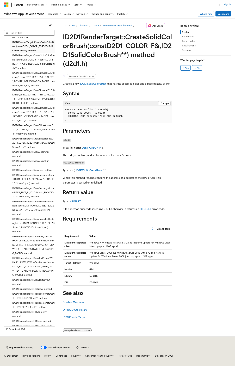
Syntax (185, 32)
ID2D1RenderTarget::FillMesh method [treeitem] (31, 320)
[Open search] (218, 5)
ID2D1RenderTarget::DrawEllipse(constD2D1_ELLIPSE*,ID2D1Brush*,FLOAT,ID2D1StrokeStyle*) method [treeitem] (33, 143)
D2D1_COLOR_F (91, 147)
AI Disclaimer (11, 355)
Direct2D (83, 25)
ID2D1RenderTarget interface (117, 25)
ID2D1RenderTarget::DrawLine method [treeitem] (32, 170)
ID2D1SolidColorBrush (93, 83)
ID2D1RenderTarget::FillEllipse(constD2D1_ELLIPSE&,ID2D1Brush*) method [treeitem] (33, 296)
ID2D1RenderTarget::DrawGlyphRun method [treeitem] (30, 163)
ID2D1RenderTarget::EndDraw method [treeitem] (32, 288)
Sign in (227, 4)
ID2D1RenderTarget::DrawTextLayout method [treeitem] (31, 282)
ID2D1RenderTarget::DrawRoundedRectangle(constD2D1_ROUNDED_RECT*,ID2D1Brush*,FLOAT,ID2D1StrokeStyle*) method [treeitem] (33, 225)
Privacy (75, 355)
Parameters (188, 36)
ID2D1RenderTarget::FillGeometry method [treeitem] (29, 314)
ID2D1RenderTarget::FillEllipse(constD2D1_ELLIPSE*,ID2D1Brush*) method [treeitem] (33, 305)
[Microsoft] (6, 4)
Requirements (189, 45)
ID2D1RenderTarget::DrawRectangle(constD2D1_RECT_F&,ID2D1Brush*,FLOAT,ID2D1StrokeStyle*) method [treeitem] (33, 179)
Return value (188, 41)
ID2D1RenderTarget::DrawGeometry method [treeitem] (30, 154)
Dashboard (223, 13)
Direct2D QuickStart (75, 309)
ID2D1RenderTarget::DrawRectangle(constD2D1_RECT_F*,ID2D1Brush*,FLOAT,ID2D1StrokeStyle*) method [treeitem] (33, 192)
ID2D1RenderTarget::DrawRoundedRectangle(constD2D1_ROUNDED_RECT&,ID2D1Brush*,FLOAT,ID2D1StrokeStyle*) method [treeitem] (33, 208)
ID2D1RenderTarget (74, 317)
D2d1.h (95, 25)
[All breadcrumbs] (66, 25)
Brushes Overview (73, 302)
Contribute (61, 355)
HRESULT (75, 201)
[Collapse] (50, 26)
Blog (46, 355)
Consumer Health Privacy (98, 355)
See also (186, 50)
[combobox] (29, 33)
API (73, 25)
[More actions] (169, 25)
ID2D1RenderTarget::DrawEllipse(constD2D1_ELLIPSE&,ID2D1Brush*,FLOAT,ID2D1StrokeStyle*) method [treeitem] (33, 129)
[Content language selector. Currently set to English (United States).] (19, 347)
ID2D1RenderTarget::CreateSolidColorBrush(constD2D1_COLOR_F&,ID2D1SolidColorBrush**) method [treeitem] (33, 46)
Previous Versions (31, 355)
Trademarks (142, 355)
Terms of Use (125, 355)
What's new (206, 13)
